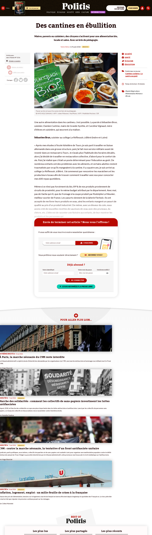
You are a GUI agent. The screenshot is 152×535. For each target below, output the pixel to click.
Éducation (12, 498)
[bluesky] (132, 518)
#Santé (127, 91)
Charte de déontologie (31, 528)
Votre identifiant (48, 270)
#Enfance (139, 93)
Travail (11, 493)
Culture (85, 12)
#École (127, 96)
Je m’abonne (21, 500)
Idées (77, 12)
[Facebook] (126, 518)
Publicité (76, 528)
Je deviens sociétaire (24, 498)
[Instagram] (145, 518)
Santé (10, 500)
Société (70, 12)
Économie (12, 495)
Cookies (84, 528)
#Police (36, 495)
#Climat (36, 493)
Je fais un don (21, 495)
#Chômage (37, 502)
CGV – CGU (45, 528)
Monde (3, 506)
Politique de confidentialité (61, 528)
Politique (51, 12)
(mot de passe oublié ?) (103, 269)
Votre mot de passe (85, 270)
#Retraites (37, 500)
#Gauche (37, 498)
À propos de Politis (23, 506)
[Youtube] (138, 518)
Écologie (61, 12)
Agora (3, 493)
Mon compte (21, 508)
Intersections (98, 12)
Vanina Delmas (65, 47)
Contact (4, 528)
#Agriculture (135, 91)
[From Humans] (128, 523)
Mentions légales (15, 528)
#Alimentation (130, 93)
